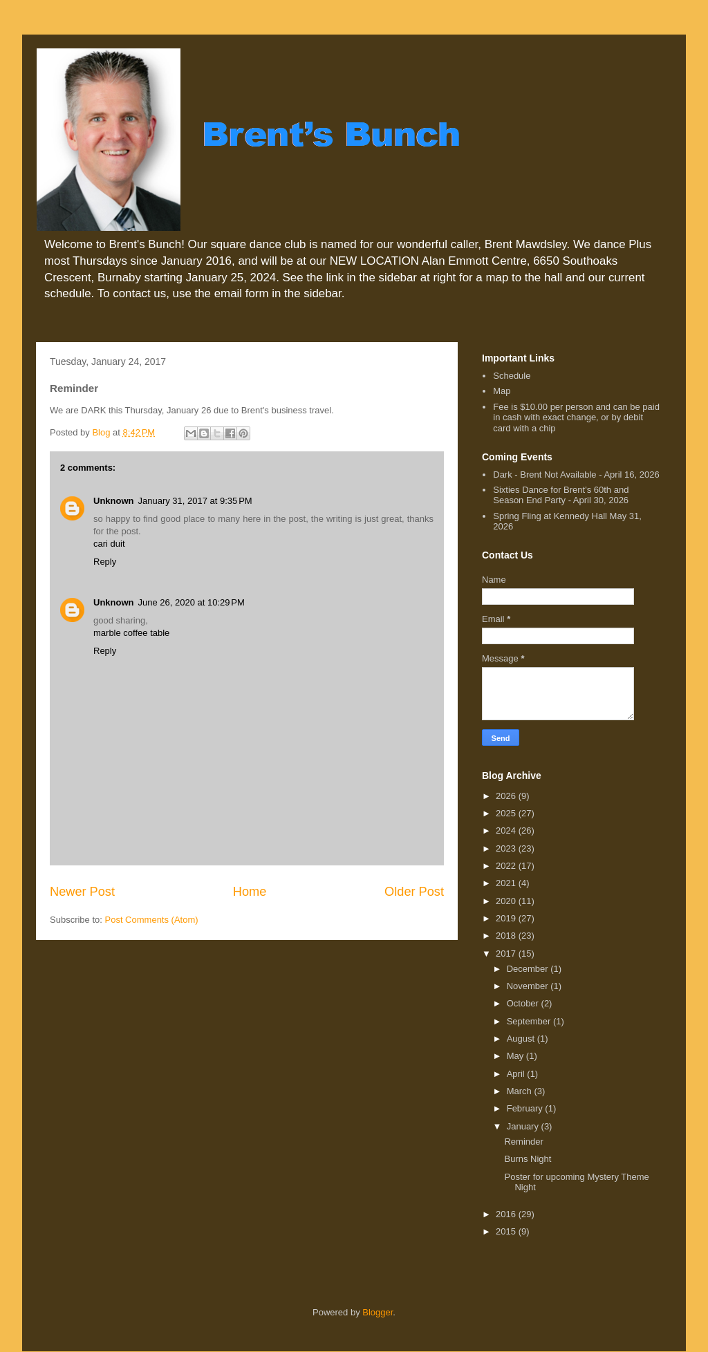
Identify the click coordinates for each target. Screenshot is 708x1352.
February (526, 1108)
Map (501, 391)
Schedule (511, 375)
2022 (507, 866)
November (529, 986)
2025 (507, 813)
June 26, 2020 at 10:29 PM (191, 602)
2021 (507, 883)
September (530, 1021)
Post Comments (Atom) (151, 919)
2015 (507, 1231)
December (529, 969)
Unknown (113, 501)
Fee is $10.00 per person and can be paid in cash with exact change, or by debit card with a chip (576, 417)
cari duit (109, 543)
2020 (507, 901)
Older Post (414, 892)
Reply (104, 561)
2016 (507, 1214)
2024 (507, 830)
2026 (507, 796)
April (517, 1074)
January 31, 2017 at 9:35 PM (195, 501)
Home (250, 892)
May (516, 1056)
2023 (507, 848)
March (520, 1091)
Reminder (523, 1141)
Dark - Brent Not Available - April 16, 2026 (576, 474)
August (522, 1038)
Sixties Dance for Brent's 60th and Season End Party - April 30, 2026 (560, 495)
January (524, 1126)
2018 (507, 935)
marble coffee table (131, 633)
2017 (507, 953)
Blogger (377, 1312)
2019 (507, 918)
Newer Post (82, 892)
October (524, 1003)
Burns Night (527, 1159)
